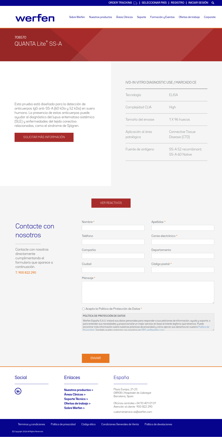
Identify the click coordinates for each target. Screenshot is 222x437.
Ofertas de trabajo (189, 17)
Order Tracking (123, 3)
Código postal (160, 264)
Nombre (87, 222)
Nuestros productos (100, 17)
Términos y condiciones (31, 424)
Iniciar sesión (198, 3)
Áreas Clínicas (124, 17)
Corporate (210, 17)
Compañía (89, 250)
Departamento (161, 250)
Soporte (141, 17)
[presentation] (108, 342)
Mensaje (87, 278)
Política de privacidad (63, 424)
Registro (177, 3)
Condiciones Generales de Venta (120, 424)
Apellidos (157, 222)
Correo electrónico (163, 236)
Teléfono (87, 236)
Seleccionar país (154, 3)
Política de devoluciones (158, 424)
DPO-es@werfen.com (152, 330)
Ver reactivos (111, 203)
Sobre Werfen (77, 17)
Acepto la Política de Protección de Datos (113, 309)
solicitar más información (44, 137)
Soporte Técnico (75, 399)
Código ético (88, 424)
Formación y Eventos (162, 17)
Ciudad (86, 264)
